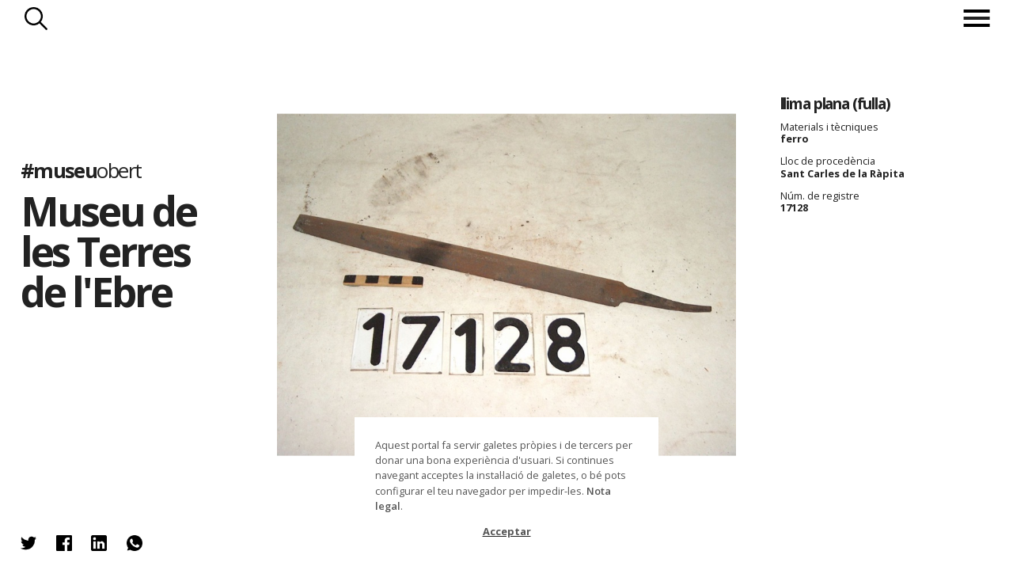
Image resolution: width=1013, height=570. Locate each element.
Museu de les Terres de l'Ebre (108, 251)
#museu (81, 170)
